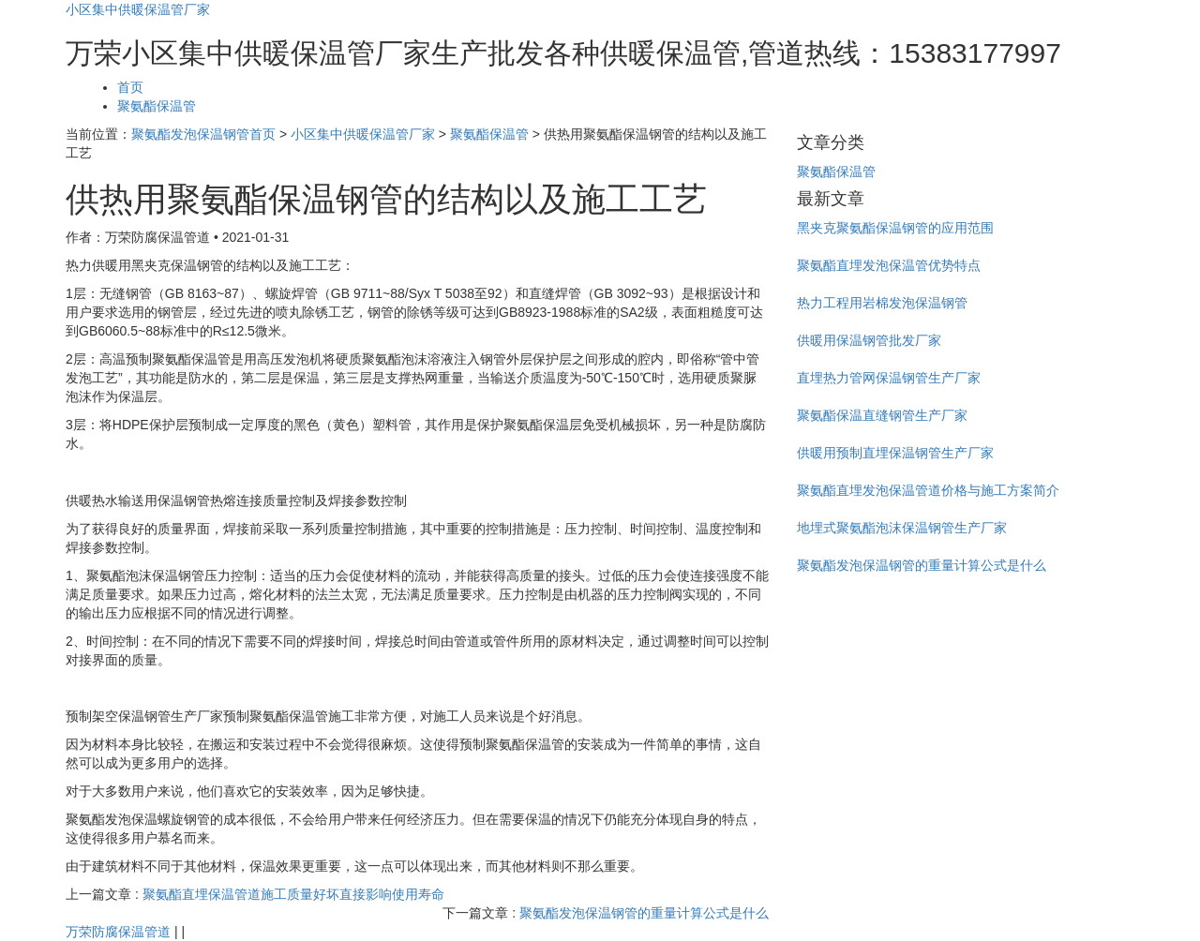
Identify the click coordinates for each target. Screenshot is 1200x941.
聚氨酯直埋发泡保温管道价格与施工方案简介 (928, 490)
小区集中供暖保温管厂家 (138, 9)
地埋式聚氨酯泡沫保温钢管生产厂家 (902, 527)
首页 (130, 87)
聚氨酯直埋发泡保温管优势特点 (889, 265)
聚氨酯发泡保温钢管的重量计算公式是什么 (644, 912)
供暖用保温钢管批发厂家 (869, 340)
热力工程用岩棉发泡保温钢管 (882, 302)
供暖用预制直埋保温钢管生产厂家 (895, 452)
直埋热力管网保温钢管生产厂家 (889, 377)
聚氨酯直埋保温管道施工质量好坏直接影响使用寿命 (293, 894)
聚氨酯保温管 (156, 105)
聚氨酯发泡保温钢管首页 (203, 134)
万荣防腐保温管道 (118, 931)
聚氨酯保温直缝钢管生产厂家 (882, 415)
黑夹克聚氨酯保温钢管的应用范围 (895, 227)
